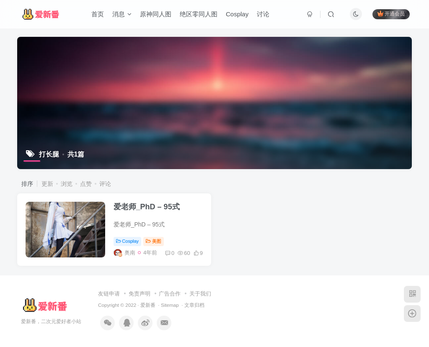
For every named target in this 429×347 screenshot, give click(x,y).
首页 (97, 14)
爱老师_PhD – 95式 (147, 207)
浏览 (66, 183)
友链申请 (109, 293)
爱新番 (147, 305)
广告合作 (170, 293)
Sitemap (170, 305)
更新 (47, 183)
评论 (105, 183)
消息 (122, 14)
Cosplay (237, 14)
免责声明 (139, 293)
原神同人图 (155, 14)
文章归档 (194, 305)
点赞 (86, 183)
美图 (153, 241)
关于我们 (200, 293)
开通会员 (391, 13)
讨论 (263, 14)
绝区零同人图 (198, 14)
